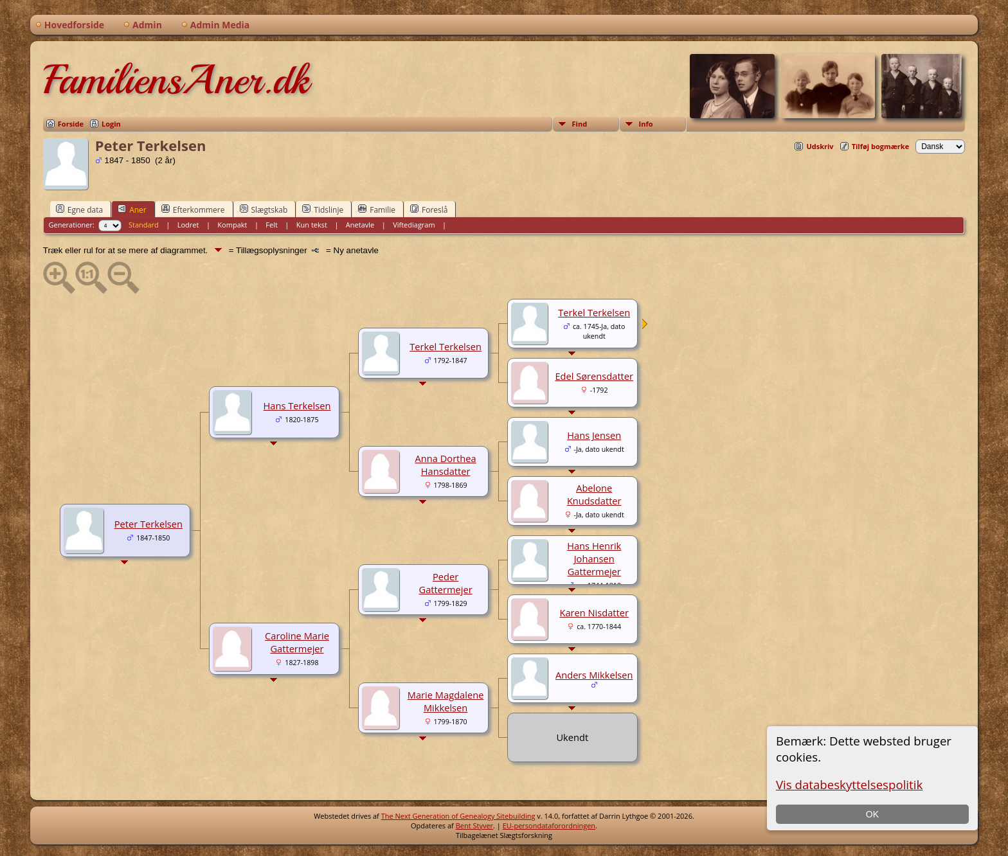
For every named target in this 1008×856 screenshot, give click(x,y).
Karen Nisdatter (594, 612)
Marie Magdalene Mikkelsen (446, 701)
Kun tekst (311, 224)
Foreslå (428, 209)
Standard (144, 224)
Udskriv (819, 146)
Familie (376, 209)
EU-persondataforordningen (549, 825)
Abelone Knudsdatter (594, 494)
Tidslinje (322, 209)
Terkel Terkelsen (446, 346)
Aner (132, 209)
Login (111, 124)
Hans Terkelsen (297, 405)
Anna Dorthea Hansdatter (445, 464)
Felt (272, 224)
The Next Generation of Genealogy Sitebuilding (458, 816)
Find (580, 124)
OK (872, 814)
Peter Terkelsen (148, 523)
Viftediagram (414, 224)
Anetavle (360, 224)
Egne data (79, 209)
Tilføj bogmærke (881, 146)
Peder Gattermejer (446, 583)
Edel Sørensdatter (594, 376)
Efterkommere (193, 209)
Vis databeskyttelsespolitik (849, 784)
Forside (71, 124)
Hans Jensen (594, 435)
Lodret (188, 224)
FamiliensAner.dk (176, 79)
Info (646, 124)
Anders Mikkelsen (594, 674)
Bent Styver (474, 825)
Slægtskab (264, 209)
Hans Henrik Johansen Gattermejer (594, 558)
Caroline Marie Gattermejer (297, 642)
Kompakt (232, 224)
